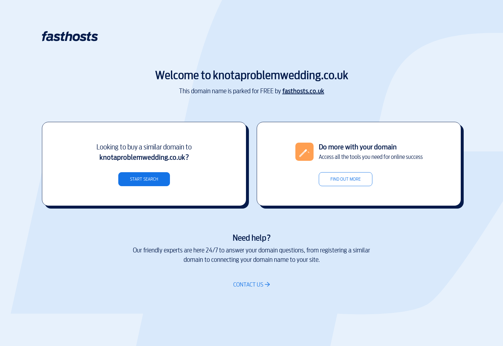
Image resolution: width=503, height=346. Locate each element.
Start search (144, 179)
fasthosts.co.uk (303, 91)
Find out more (345, 179)
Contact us (248, 284)
